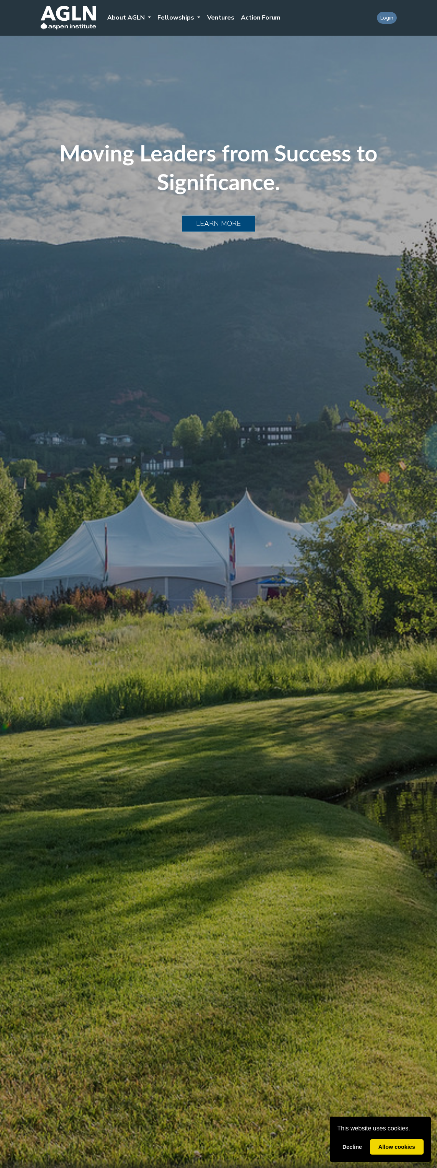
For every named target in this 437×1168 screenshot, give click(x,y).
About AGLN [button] (126, 17)
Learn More (218, 223)
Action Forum (260, 17)
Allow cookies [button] (396, 1147)
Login (386, 17)
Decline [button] (352, 1147)
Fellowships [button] (176, 17)
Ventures (220, 17)
